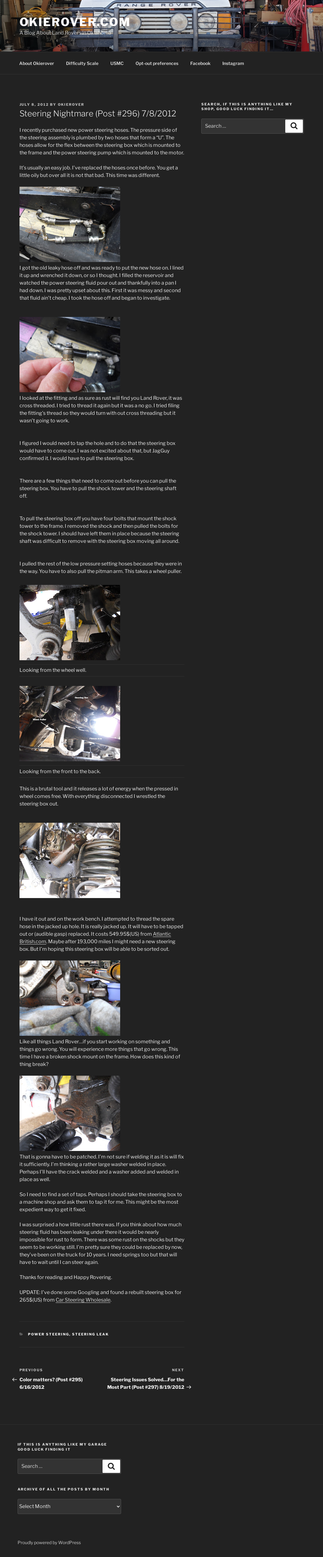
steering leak (90, 1334)
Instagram (233, 63)
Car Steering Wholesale (83, 1300)
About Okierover (36, 63)
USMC (117, 63)
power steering (48, 1334)
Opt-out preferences (157, 63)
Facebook (200, 63)
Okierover (71, 104)
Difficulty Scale (82, 63)
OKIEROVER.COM (75, 22)
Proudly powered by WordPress (49, 1542)
